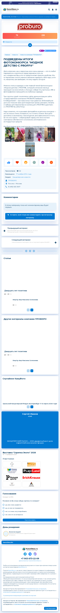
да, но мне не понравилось (14, 508)
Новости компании (26, 54)
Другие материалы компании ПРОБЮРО (25, 319)
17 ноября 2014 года (23, 174)
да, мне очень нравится (13, 505)
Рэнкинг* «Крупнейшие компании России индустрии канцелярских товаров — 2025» (31, 16)
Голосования (9, 494)
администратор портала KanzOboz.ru (30, 560)
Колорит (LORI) (8, 497)
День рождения (11, 527)
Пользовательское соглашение (36, 588)
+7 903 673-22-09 (30, 558)
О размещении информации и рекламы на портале (19, 595)
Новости (8, 42)
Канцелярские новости (21, 177)
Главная (7, 54)
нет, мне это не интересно (14, 514)
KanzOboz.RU (8, 542)
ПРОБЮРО (37, 54)
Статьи (7, 258)
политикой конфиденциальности (13, 592)
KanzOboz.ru (23, 567)
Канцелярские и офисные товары (12, 10)
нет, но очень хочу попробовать (16, 511)
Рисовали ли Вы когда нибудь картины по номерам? (21, 501)
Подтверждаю (50, 608)
